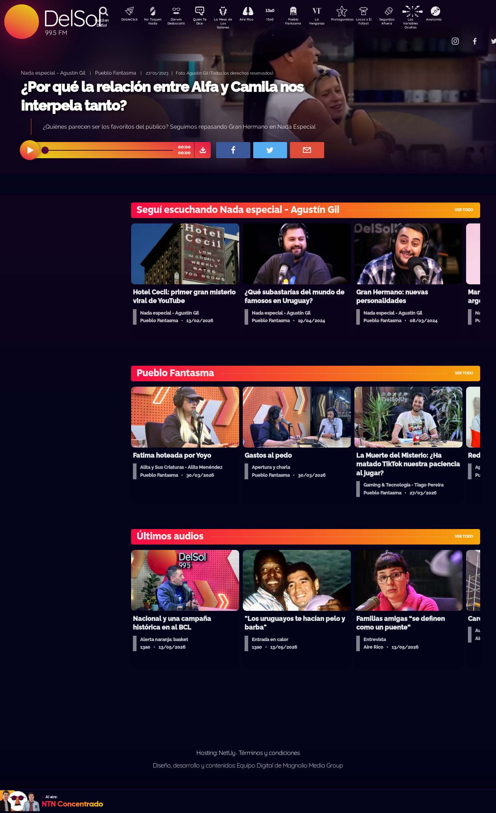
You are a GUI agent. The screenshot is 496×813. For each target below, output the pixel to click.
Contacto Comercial (440, 37)
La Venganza (329, 23)
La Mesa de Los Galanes (228, 23)
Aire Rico (253, 20)
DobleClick (127, 20)
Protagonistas (354, 20)
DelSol (72, 18)
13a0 (278, 20)
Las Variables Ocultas (429, 23)
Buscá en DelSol (102, 23)
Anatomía (455, 20)
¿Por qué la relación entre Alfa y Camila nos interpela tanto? (162, 96)
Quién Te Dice (202, 23)
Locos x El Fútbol (379, 23)
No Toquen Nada (152, 23)
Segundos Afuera (404, 23)
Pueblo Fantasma (303, 23)
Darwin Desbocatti (177, 23)
